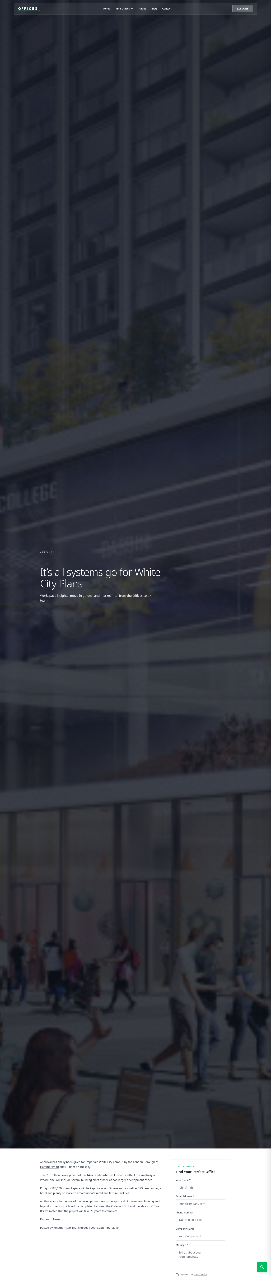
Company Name (185, 1228)
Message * (182, 1245)
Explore (243, 8)
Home (106, 8)
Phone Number (184, 1212)
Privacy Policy (200, 1274)
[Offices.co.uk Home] (30, 8)
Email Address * (185, 1196)
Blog (154, 8)
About (142, 8)
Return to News (50, 1219)
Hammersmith (49, 1167)
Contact (166, 8)
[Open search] (262, 1267)
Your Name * (183, 1180)
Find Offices (124, 8)
